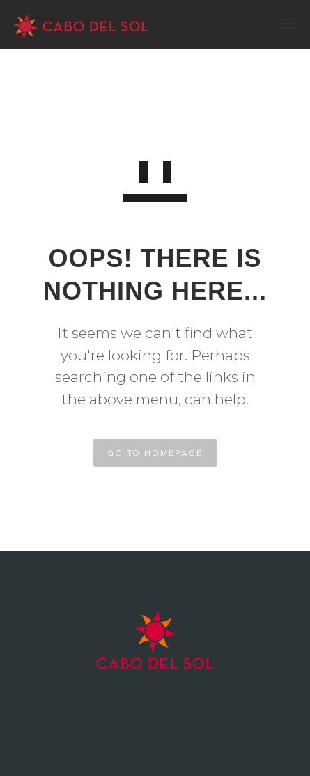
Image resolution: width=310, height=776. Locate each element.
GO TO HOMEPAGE (155, 453)
